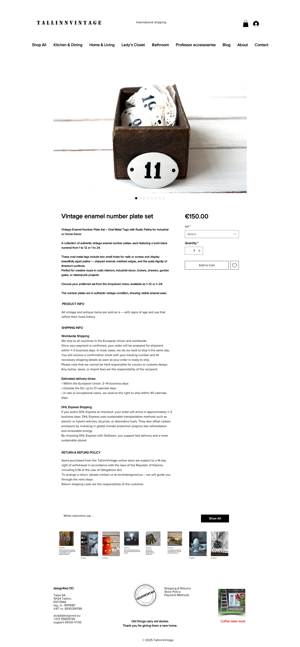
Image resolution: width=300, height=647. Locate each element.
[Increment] (199, 250)
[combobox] (212, 234)
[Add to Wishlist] (234, 265)
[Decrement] (188, 250)
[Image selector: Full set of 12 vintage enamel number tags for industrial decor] (140, 198)
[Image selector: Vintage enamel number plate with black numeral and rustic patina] (136, 198)
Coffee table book (233, 621)
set (188, 226)
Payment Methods (176, 595)
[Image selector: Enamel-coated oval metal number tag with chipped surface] (144, 198)
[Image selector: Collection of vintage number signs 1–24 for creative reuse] (164, 198)
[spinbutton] (194, 250)
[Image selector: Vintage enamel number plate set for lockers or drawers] (152, 198)
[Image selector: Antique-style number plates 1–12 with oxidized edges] (148, 198)
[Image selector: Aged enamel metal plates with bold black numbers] (160, 198)
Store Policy (172, 591)
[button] (246, 23)
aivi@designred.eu (130, 474)
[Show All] (215, 518)
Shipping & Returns (178, 588)
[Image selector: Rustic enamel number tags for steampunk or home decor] (156, 198)
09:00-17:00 (73, 622)
